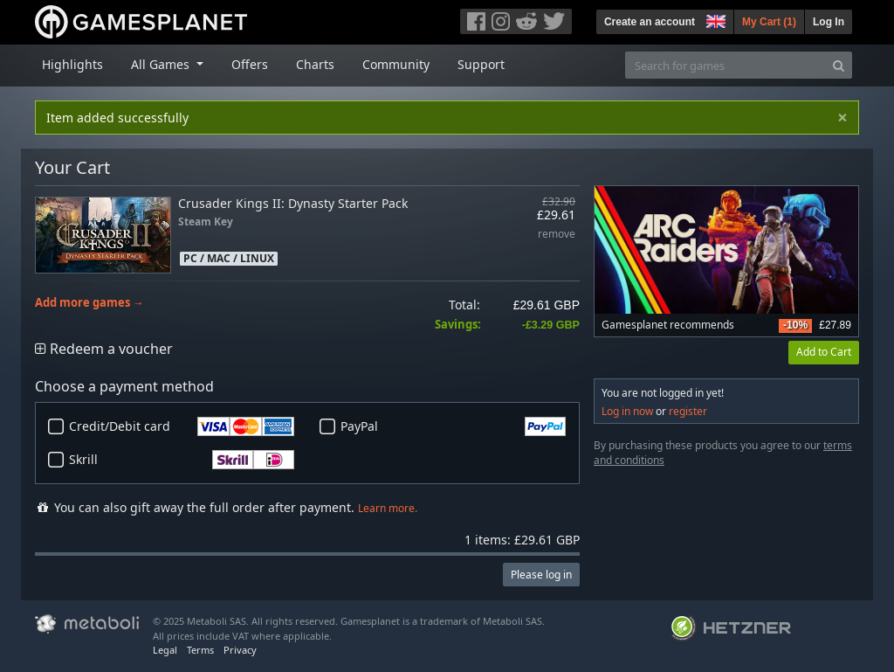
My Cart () (769, 22)
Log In (828, 22)
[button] (714, 19)
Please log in (541, 574)
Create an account (649, 22)
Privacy (240, 649)
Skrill (181, 459)
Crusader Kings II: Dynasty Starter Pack (293, 203)
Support (481, 64)
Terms (200, 649)
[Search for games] (725, 65)
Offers (249, 64)
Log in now (627, 411)
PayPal (453, 426)
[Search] (838, 65)
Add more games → (89, 302)
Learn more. (387, 508)
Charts (315, 64)
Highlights (72, 64)
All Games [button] (162, 64)
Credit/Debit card (181, 426)
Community (396, 64)
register (688, 411)
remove (556, 234)
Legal (165, 649)
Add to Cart (823, 351)
